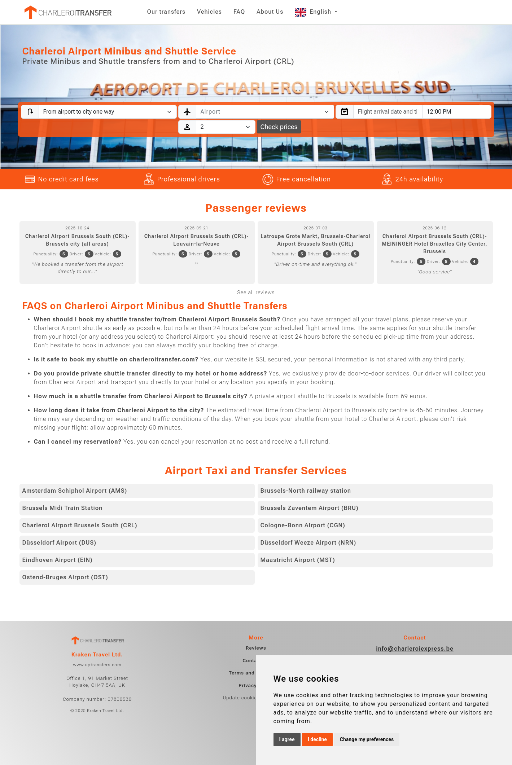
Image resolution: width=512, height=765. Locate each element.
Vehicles (209, 11)
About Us (270, 11)
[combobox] (265, 112)
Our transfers (166, 11)
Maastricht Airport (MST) (298, 560)
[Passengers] (225, 127)
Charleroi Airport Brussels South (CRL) (79, 525)
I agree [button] (287, 739)
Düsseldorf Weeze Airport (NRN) (308, 542)
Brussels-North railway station (306, 490)
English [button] (314, 11)
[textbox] (261, 111)
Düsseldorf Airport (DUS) (59, 542)
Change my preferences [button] (367, 739)
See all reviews (256, 292)
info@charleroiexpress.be (415, 648)
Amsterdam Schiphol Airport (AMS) (74, 490)
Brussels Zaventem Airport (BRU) (310, 508)
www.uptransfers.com (97, 664)
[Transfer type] (108, 112)
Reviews (256, 648)
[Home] (67, 12)
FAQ (239, 11)
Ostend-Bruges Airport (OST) (65, 577)
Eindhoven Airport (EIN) (57, 560)
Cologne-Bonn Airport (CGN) (303, 525)
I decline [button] (317, 739)
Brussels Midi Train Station (62, 508)
